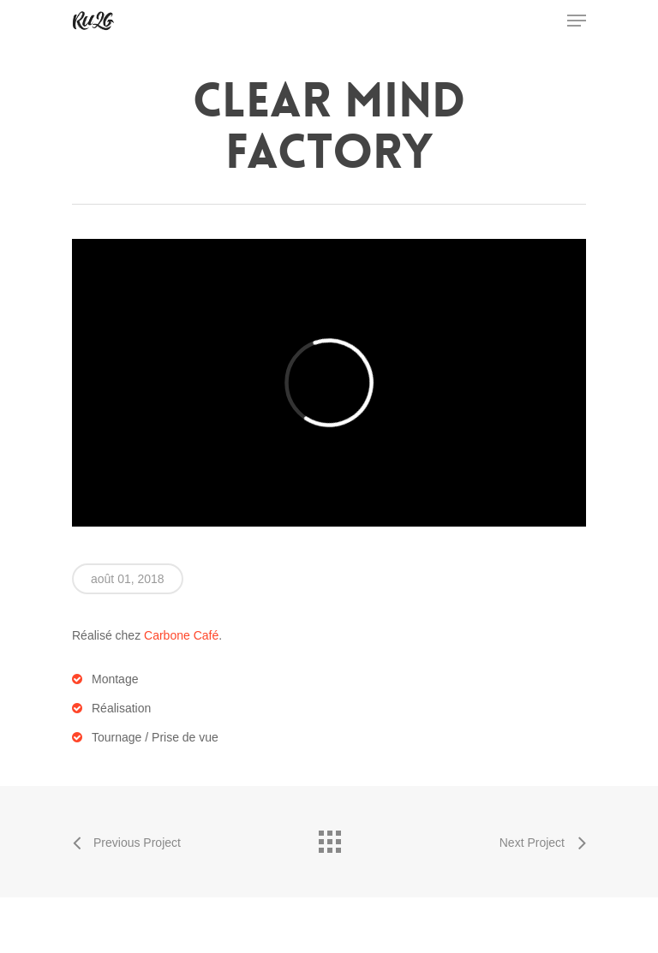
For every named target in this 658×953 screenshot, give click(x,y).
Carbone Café (181, 635)
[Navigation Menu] (576, 20)
